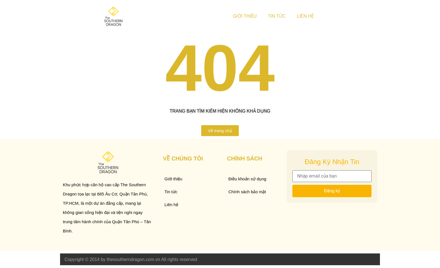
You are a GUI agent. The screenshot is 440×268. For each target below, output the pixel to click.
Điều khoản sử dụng (247, 178)
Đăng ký (332, 191)
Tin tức (276, 16)
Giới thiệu (245, 16)
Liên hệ (305, 16)
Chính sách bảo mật (247, 191)
